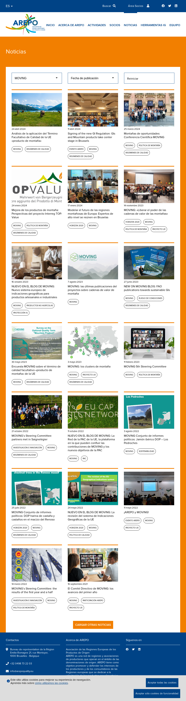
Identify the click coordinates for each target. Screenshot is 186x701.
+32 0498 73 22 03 (21, 663)
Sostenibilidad (146, 451)
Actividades (97, 25)
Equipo (174, 25)
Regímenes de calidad (38, 149)
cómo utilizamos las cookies (51, 683)
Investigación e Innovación (27, 447)
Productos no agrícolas (40, 305)
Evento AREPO (76, 149)
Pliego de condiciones (150, 298)
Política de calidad (79, 535)
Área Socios (135, 6)
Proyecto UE (158, 229)
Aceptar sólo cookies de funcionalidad (157, 693)
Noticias (130, 25)
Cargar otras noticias (93, 625)
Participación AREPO (93, 600)
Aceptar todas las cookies (162, 682)
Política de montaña (149, 145)
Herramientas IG (153, 25)
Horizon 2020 (76, 225)
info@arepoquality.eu (21, 671)
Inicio (50, 25)
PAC (84, 458)
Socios (115, 25)
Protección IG (20, 313)
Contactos (12, 640)
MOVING (17, 149)
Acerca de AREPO (71, 25)
